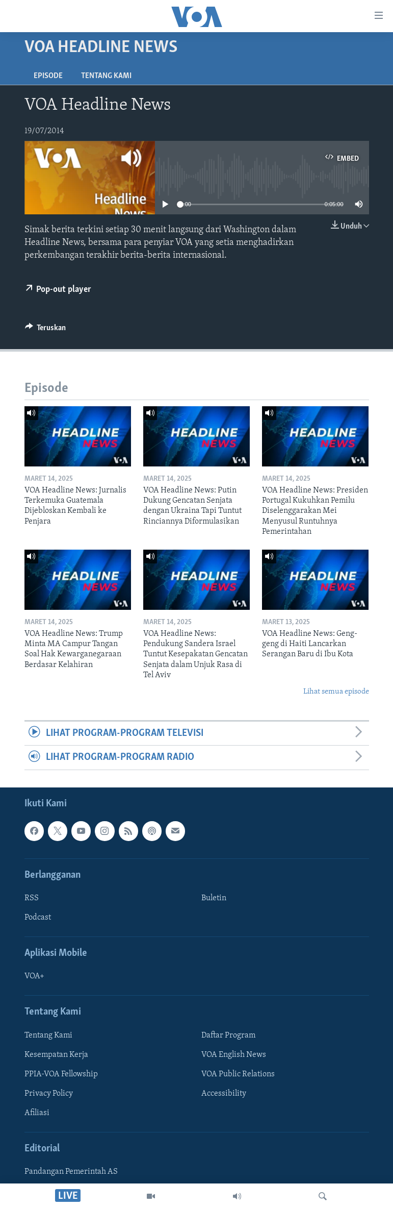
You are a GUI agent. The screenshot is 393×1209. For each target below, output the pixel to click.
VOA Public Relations (238, 1074)
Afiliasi (36, 1113)
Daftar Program (228, 1035)
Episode (48, 76)
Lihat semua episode (336, 692)
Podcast (37, 918)
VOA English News (233, 1054)
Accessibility (223, 1094)
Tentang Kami (106, 76)
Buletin (213, 898)
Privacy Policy (48, 1094)
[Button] (45, 330)
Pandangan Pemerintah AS (71, 1172)
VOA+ (34, 976)
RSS (31, 898)
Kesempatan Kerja (56, 1054)
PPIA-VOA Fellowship (61, 1074)
